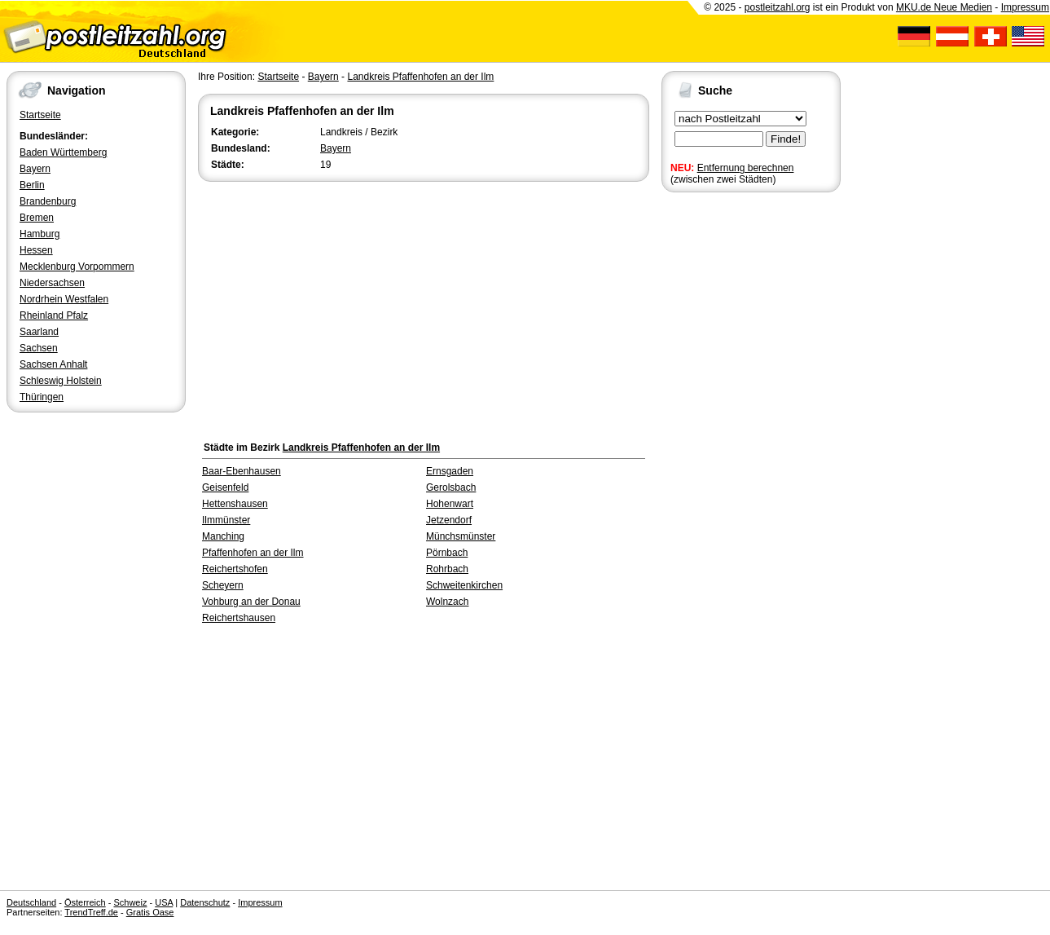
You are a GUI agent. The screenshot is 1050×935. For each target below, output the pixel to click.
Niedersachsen (52, 283)
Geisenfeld (225, 487)
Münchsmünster (460, 536)
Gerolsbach (451, 487)
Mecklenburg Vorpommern (77, 266)
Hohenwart (449, 503)
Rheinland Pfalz (54, 315)
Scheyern (223, 585)
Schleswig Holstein (61, 380)
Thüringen (42, 397)
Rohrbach (447, 569)
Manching (223, 536)
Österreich (85, 902)
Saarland (39, 331)
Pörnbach (447, 552)
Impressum (1025, 7)
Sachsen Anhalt (53, 364)
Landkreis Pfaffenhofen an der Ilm (420, 76)
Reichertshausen (238, 618)
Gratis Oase (150, 912)
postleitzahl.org (778, 7)
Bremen (37, 217)
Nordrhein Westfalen (64, 299)
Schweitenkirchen (464, 585)
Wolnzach (447, 601)
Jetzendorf (449, 520)
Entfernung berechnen (745, 168)
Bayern (35, 168)
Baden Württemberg (63, 152)
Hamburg (39, 234)
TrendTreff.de (91, 912)
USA (164, 902)
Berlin (32, 185)
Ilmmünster (226, 520)
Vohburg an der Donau (251, 601)
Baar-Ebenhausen (241, 471)
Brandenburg (48, 201)
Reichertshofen (235, 569)
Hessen (36, 250)
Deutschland (31, 902)
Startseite (40, 115)
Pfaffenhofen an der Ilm (253, 552)
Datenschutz (205, 902)
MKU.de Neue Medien (944, 7)
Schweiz (130, 902)
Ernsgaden (449, 471)
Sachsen (39, 348)
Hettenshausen (235, 503)
